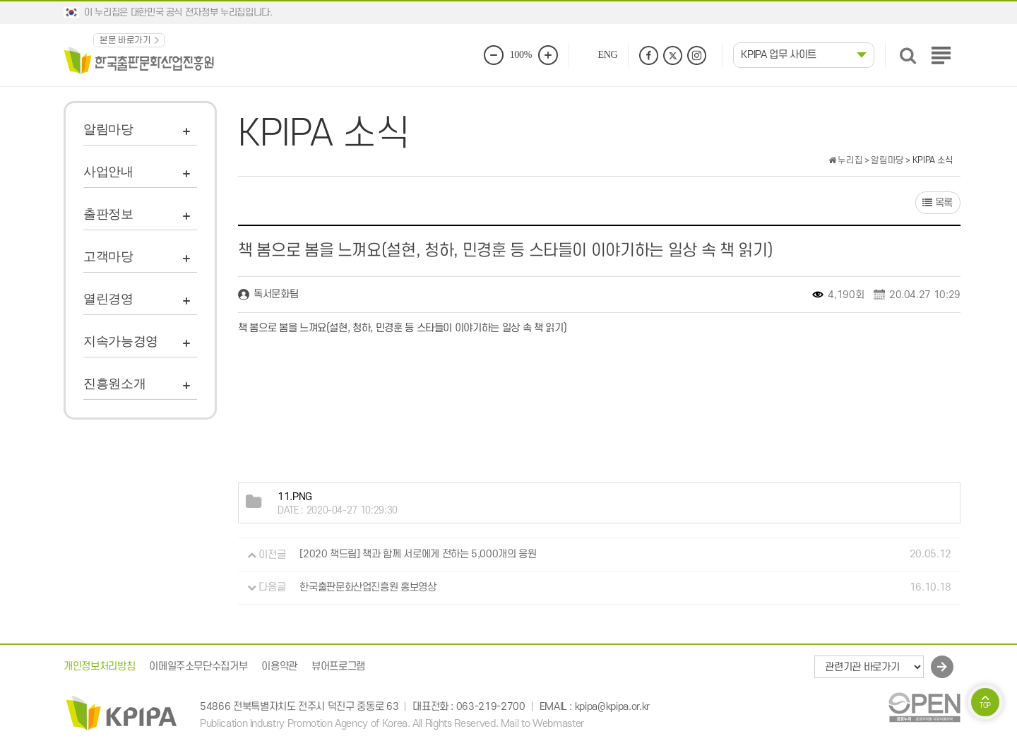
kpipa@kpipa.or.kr (612, 707)
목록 (937, 203)
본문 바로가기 (125, 40)
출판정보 (108, 214)
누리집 (845, 160)
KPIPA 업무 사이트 (778, 55)
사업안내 (108, 172)
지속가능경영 (120, 341)
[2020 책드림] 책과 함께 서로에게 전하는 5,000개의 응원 (417, 555)
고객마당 (108, 256)
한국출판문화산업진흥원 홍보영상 (367, 587)
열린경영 (108, 299)
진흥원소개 (114, 384)
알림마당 (108, 129)
